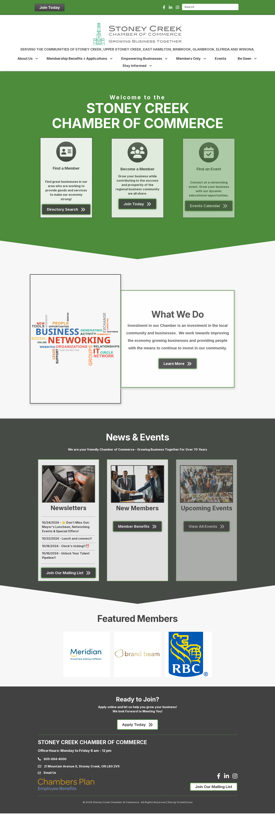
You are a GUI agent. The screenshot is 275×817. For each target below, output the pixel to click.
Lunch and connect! (77, 538)
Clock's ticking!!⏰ (75, 546)
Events (220, 58)
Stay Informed (134, 66)
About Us (25, 58)
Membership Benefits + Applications (77, 58)
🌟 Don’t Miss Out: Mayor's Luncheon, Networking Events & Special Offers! (66, 527)
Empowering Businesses (141, 58)
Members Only (188, 58)
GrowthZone (185, 802)
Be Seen (244, 58)
